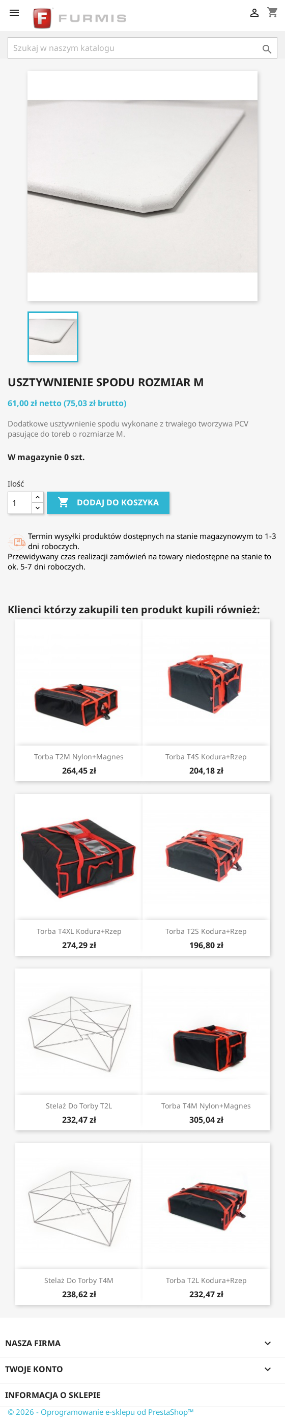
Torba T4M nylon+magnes (206, 1105)
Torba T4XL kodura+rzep (79, 931)
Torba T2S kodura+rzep (206, 931)
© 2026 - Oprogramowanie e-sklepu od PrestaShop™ (101, 1412)
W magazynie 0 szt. (46, 457)
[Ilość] (20, 503)
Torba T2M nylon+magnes (79, 756)
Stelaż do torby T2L (79, 1105)
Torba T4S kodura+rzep (206, 756)
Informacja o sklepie (53, 1395)
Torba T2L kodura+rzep (206, 1280)
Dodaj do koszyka (108, 502)
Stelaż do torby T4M (78, 1280)
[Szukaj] (142, 48)
